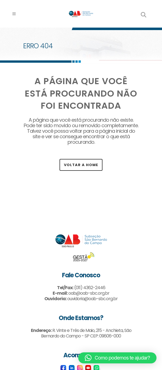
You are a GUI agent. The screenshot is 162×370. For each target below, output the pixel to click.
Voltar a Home (81, 164)
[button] (117, 357)
